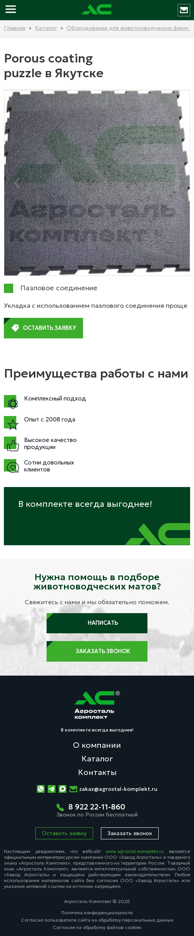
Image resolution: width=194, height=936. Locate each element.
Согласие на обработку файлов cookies (97, 927)
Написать (97, 623)
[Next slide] (177, 183)
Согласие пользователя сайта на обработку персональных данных (97, 920)
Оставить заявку (43, 328)
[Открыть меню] (11, 10)
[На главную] (98, 10)
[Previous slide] (16, 183)
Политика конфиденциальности (97, 912)
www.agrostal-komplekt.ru (135, 851)
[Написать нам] (184, 10)
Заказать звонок (97, 651)
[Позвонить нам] (97, 810)
